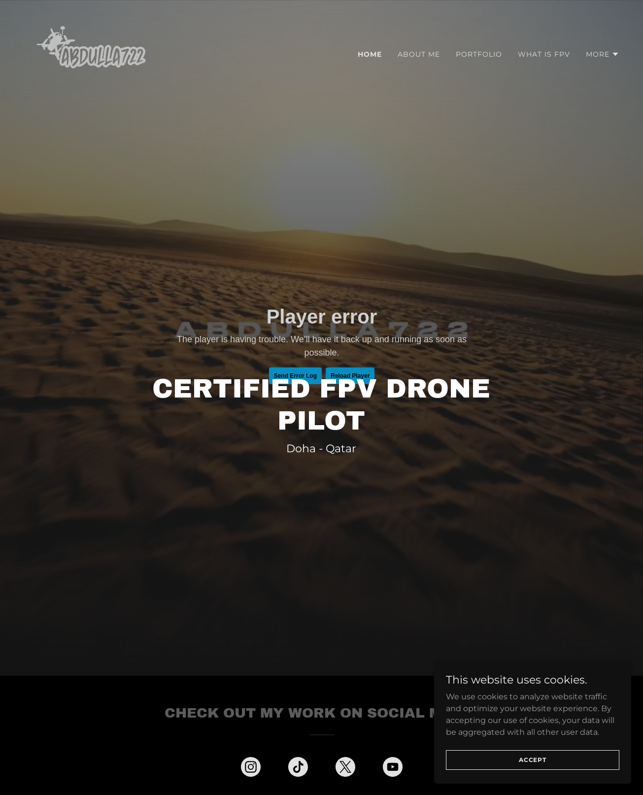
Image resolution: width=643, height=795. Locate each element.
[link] (96, 52)
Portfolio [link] (479, 54)
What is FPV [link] (544, 54)
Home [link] (370, 54)
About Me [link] (419, 54)
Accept (532, 759)
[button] (602, 54)
